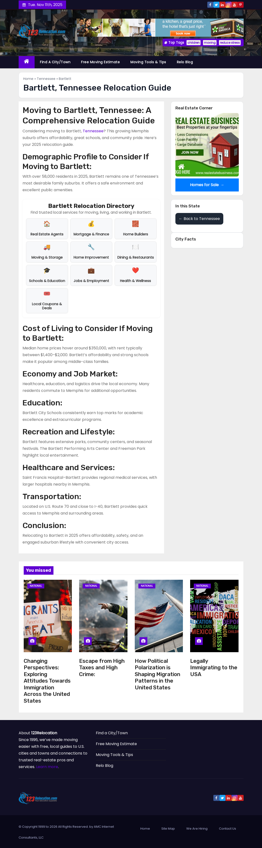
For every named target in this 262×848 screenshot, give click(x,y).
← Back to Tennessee (199, 218)
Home (28, 78)
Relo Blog (185, 62)
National (36, 586)
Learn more (47, 767)
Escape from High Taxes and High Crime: (102, 668)
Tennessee (46, 78)
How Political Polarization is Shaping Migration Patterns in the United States (157, 674)
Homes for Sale (207, 185)
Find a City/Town (55, 62)
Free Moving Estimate (100, 62)
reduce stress (230, 43)
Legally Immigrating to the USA (213, 668)
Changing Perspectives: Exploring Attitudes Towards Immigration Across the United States (47, 681)
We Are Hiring (197, 828)
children (193, 43)
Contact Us (227, 828)
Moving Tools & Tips (148, 62)
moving (210, 43)
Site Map (168, 828)
